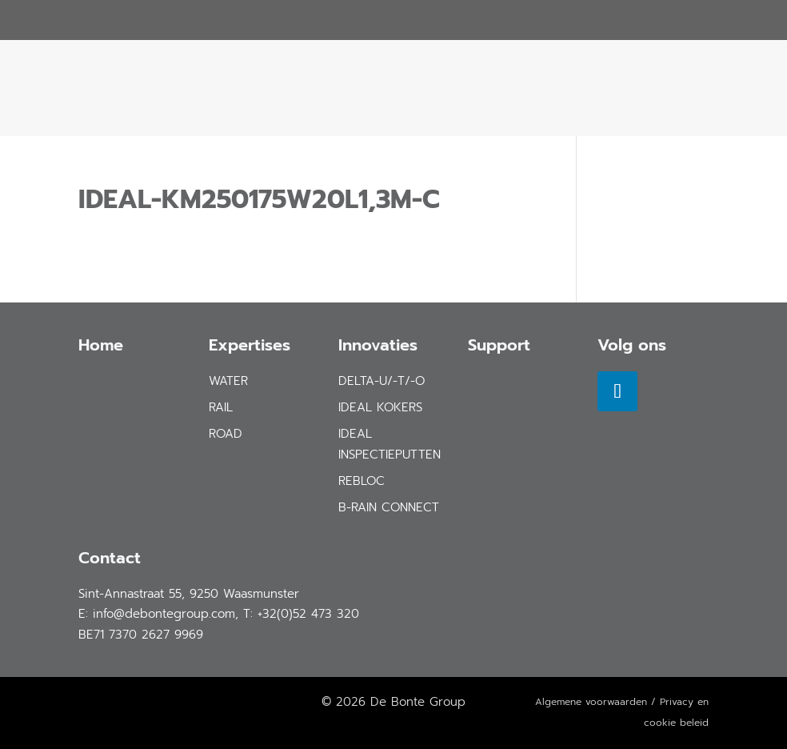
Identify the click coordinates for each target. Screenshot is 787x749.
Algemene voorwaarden (591, 702)
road (225, 434)
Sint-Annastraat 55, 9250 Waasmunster (188, 594)
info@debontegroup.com (164, 614)
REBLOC (361, 481)
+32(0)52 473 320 (308, 614)
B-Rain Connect (388, 507)
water (228, 381)
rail (221, 407)
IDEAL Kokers (380, 407)
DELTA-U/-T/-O (381, 381)
